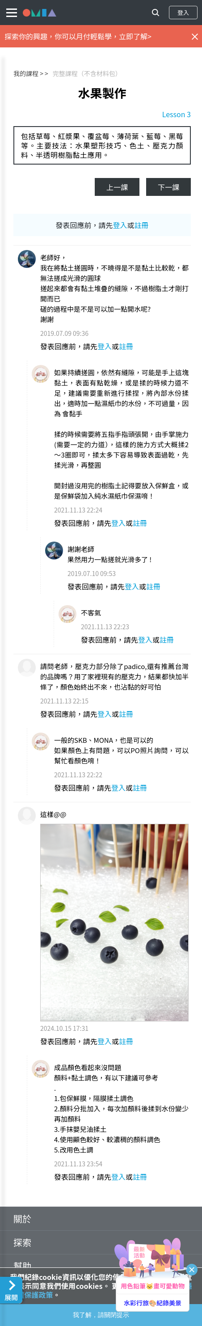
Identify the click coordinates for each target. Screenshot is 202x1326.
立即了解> (135, 36)
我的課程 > (28, 73)
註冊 (142, 225)
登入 (183, 12)
